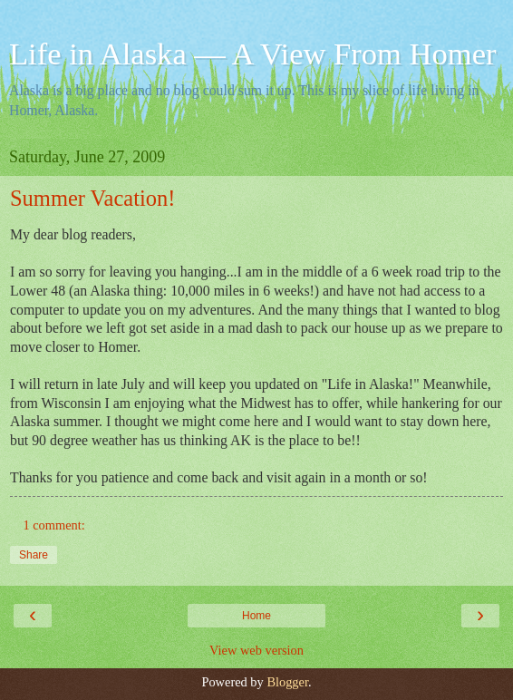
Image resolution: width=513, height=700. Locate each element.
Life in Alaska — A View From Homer (253, 53)
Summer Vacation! (92, 198)
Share (33, 555)
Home (256, 615)
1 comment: (53, 525)
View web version (256, 650)
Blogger (287, 682)
